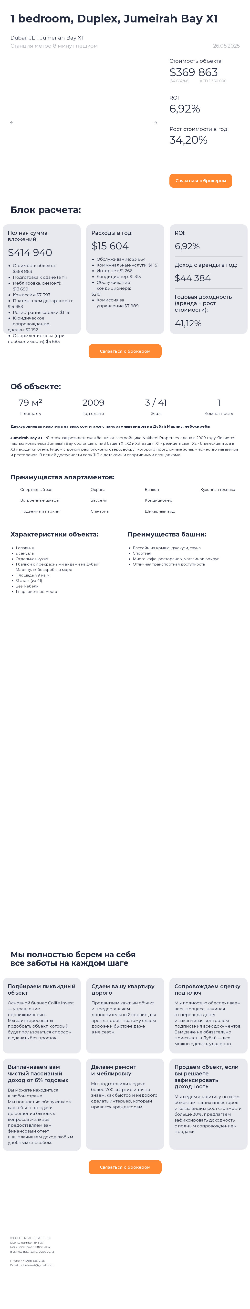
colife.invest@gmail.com (36, 1266)
